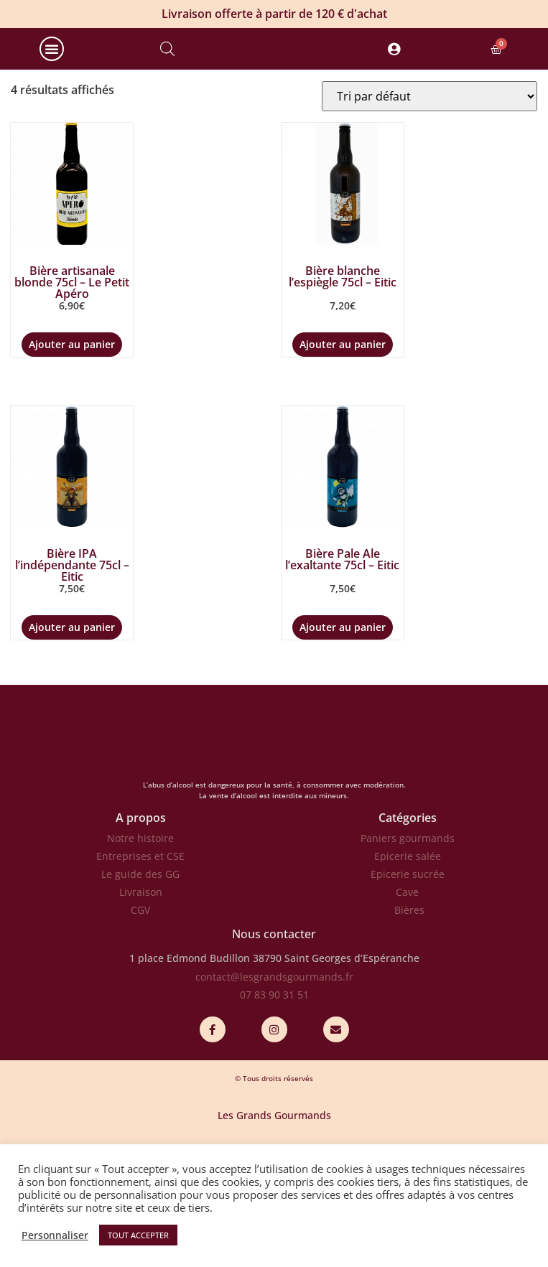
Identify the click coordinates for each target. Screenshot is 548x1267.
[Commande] (429, 161)
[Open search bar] (167, 81)
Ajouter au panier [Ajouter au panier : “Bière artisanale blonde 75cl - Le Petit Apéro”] (72, 409)
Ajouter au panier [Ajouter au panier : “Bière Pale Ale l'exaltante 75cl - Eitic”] (342, 691)
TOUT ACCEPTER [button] (138, 1235)
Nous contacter (274, 998)
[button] (52, 81)
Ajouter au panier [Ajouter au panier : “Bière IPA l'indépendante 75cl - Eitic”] (72, 691)
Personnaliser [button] (55, 1235)
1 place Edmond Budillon (189, 1022)
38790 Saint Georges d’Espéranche (336, 1022)
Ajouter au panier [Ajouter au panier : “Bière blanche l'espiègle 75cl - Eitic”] (342, 409)
